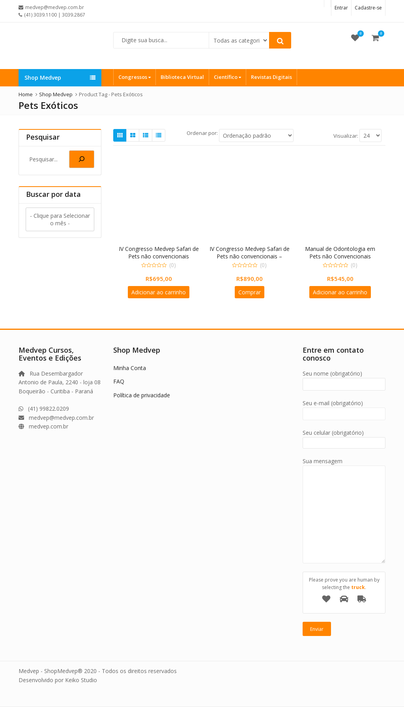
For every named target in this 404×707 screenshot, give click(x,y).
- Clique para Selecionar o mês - (60, 219)
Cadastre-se (368, 7)
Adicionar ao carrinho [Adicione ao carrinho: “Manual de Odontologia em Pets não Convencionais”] (340, 292)
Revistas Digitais (271, 76)
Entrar (341, 7)
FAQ (118, 381)
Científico (227, 76)
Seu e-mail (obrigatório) (344, 408)
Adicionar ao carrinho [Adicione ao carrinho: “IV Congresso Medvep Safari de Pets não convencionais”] (158, 292)
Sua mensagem (344, 465)
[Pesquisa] (81, 159)
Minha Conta (129, 368)
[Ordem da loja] (256, 135)
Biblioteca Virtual (182, 76)
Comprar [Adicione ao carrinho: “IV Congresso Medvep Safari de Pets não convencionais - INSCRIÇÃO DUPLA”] (249, 292)
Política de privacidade (141, 395)
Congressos (134, 76)
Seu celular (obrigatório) (344, 438)
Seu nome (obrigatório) (344, 379)
